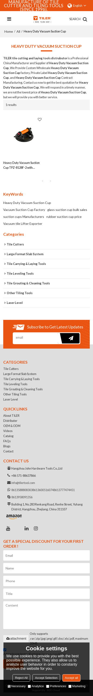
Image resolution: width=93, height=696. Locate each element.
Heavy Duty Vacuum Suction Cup (27, 203)
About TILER (11, 415)
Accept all (71, 678)
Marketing (76, 686)
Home (8, 31)
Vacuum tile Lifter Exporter (22, 224)
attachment (16, 638)
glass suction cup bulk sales (67, 210)
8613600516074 (43, 490)
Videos (8, 431)
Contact (8, 451)
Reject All (21, 678)
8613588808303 (21, 490)
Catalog (8, 436)
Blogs (6, 446)
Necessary (17, 686)
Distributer (10, 421)
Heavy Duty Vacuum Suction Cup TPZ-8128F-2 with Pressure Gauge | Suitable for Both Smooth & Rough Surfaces (22, 165)
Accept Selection (46, 678)
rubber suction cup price (64, 217)
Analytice (36, 686)
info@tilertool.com (23, 483)
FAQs (7, 441)
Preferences (56, 686)
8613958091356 (21, 497)
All (18, 31)
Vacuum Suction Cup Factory (24, 210)
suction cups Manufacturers (23, 217)
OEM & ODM (11, 426)
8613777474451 (64, 490)
